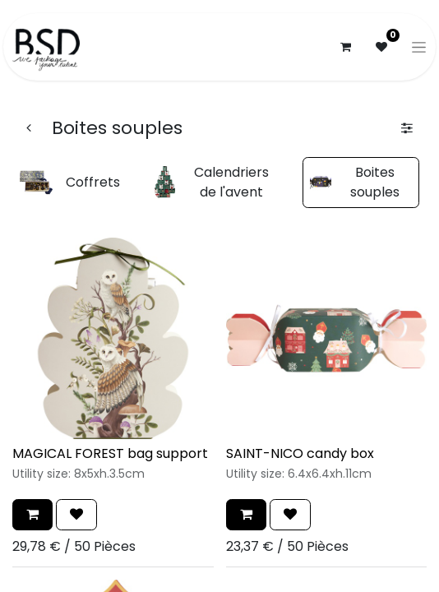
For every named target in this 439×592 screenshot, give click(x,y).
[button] (32, 514)
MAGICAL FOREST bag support (110, 453)
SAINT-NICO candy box (300, 453)
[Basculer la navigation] (419, 46)
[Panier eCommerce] (345, 47)
